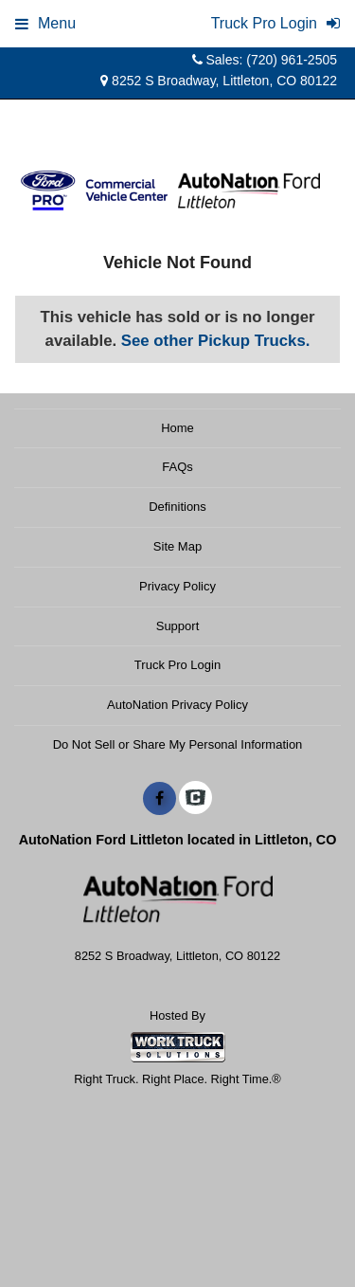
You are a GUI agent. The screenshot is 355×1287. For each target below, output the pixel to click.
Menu (45, 23)
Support (178, 626)
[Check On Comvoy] (195, 799)
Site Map (177, 546)
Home (177, 428)
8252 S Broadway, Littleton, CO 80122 (218, 80)
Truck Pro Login (177, 665)
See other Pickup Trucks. (216, 341)
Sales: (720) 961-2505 (264, 59)
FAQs (177, 467)
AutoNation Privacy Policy (177, 705)
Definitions (177, 506)
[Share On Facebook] (159, 799)
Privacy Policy (177, 586)
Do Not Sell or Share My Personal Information (178, 744)
